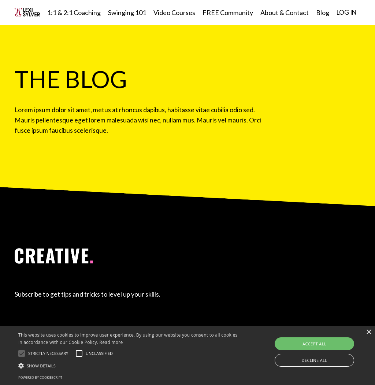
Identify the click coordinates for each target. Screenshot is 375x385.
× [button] (368, 332)
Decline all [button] (314, 360)
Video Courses (173, 12)
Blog (321, 12)
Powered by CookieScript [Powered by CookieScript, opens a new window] (40, 377)
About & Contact (283, 12)
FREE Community (226, 12)
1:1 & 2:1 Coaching (72, 12)
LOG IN (346, 12)
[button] (21, 353)
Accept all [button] (314, 343)
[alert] (187, 355)
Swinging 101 (126, 12)
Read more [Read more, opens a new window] (111, 342)
